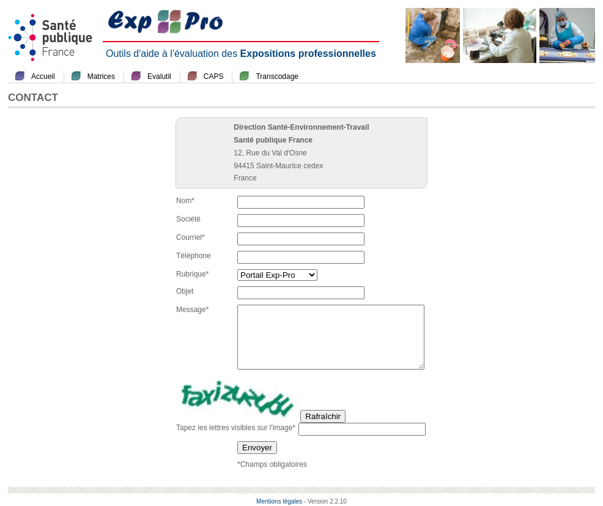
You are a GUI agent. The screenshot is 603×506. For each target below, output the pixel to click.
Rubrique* (192, 274)
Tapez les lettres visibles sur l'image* (235, 427)
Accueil (43, 76)
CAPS (214, 76)
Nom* (185, 200)
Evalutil (159, 76)
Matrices (101, 76)
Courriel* (190, 237)
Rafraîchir (323, 416)
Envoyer (257, 447)
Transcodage (277, 76)
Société (188, 219)
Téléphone (193, 255)
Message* (192, 309)
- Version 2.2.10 (325, 501)
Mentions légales (279, 501)
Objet (185, 291)
